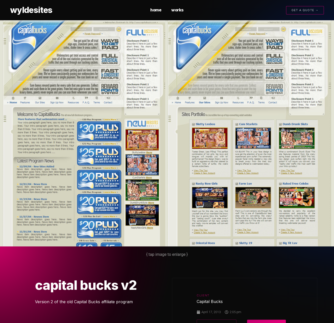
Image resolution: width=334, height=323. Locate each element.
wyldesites (31, 10)
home (155, 9)
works (177, 9)
